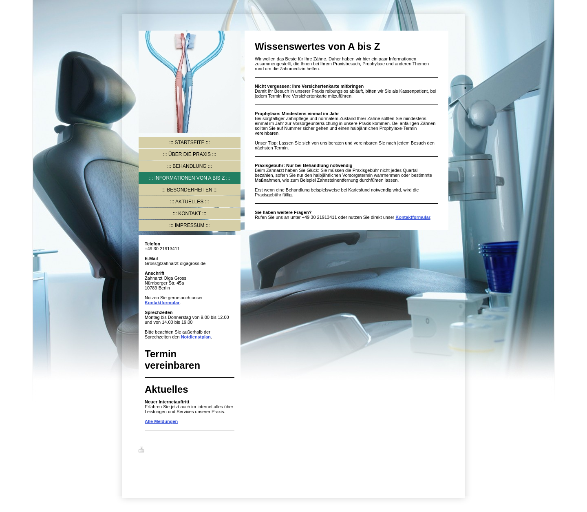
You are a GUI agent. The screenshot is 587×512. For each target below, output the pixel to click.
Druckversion (158, 450)
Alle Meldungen (161, 421)
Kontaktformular (162, 302)
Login (442, 449)
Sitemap (188, 450)
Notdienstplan (196, 336)
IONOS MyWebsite (180, 469)
